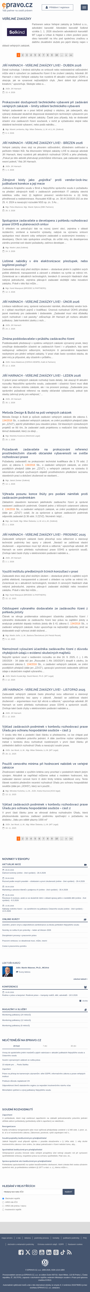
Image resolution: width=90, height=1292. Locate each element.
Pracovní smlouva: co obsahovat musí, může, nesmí (24, 941)
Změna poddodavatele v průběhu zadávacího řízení (38, 339)
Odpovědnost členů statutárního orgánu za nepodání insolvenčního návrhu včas (36, 1085)
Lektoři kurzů (11, 963)
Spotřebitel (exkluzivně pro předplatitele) (22, 1150)
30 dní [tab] (73, 1046)
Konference (45, 986)
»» (71, 55)
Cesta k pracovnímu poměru (14, 946)
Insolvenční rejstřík (11, 1209)
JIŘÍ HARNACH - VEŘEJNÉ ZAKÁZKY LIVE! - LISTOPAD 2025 (43, 689)
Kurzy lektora (23, 972)
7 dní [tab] (45, 1046)
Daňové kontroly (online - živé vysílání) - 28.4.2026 (45, 871)
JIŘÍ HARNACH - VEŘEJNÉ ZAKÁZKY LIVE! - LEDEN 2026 (41, 375)
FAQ (85, 1238)
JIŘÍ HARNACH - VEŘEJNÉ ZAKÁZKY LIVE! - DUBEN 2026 (41, 65)
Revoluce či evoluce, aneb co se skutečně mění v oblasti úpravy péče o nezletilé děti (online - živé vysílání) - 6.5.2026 (45, 897)
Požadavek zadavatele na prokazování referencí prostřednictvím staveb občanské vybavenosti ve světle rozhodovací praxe (45, 453)
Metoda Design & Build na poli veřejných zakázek (37, 412)
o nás (18, 1238)
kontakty (56, 1238)
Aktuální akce (45, 864)
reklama (27, 1238)
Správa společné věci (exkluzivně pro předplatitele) (26, 1161)
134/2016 (7, 420)
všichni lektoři (80, 979)
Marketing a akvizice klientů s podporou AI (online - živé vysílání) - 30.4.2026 (45, 888)
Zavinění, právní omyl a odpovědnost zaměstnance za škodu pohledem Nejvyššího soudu (40, 925)
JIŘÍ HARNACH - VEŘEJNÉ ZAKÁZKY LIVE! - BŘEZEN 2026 (42, 143)
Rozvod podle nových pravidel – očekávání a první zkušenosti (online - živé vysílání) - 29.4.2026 (45, 879)
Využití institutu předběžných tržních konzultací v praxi (40, 571)
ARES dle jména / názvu (14, 1206)
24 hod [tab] (16, 1046)
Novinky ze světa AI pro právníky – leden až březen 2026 (26, 930)
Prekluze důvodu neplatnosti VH (16, 1081)
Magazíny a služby (45, 1009)
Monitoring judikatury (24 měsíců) (16, 1015)
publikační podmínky (71, 1238)
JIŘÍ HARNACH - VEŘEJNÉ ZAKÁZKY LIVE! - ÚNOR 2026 (40, 302)
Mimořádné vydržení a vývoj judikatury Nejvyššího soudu (26, 1090)
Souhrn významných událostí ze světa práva (21, 1060)
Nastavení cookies (75, 1244)
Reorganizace (9, 1126)
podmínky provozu (41, 1238)
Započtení (6, 1069)
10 (56, 55)
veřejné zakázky (16, 19)
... (62, 55)
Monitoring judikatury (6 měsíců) (16, 1025)
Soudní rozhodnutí (17, 1109)
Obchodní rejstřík (11, 1198)
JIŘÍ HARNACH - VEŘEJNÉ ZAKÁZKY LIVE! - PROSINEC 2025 (44, 534)
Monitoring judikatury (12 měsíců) (16, 1020)
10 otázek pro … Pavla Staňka (15, 1064)
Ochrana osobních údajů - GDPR (50, 1244)
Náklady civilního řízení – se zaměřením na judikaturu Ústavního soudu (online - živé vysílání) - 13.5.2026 (45, 908)
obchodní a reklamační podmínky (21, 1244)
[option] (45, 971)
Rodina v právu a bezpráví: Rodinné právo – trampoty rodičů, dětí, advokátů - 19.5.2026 (45, 993)
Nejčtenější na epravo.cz (21, 1040)
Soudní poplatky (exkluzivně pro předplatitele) (24, 1138)
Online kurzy (45, 919)
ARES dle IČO (10, 1202)
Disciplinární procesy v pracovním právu (19, 935)
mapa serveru (7, 1238)
